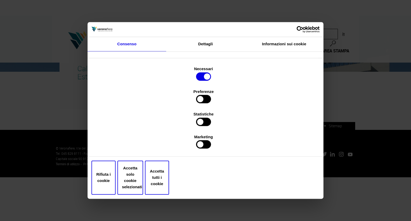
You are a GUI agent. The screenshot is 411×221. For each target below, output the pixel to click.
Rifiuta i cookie (130, 172)
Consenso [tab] (126, 62)
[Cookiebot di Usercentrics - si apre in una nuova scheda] (295, 45)
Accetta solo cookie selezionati (205, 172)
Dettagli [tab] (205, 62)
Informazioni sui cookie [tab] (284, 62)
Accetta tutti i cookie (281, 172)
